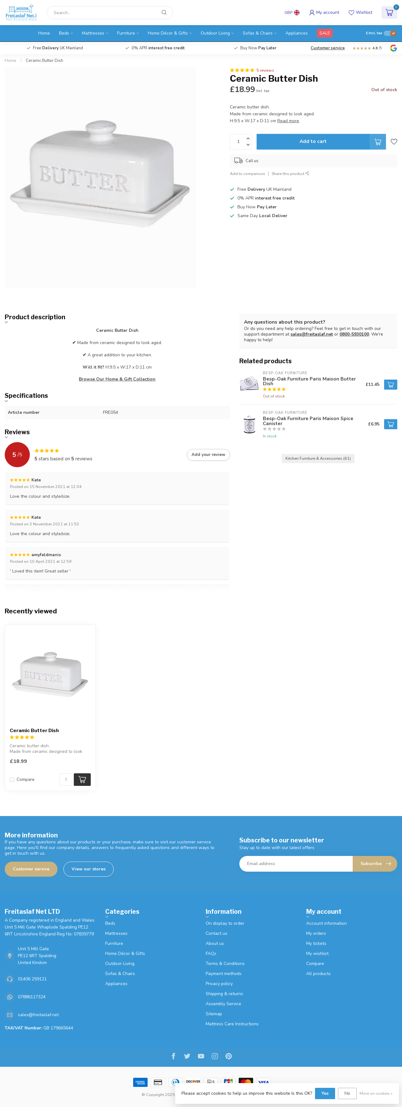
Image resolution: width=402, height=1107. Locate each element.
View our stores (89, 869)
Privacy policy (219, 984)
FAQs (211, 953)
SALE (324, 33)
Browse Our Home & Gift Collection (117, 379)
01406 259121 (32, 979)
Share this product (290, 173)
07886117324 (32, 997)
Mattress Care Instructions (232, 1024)
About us (215, 943)
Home (44, 33)
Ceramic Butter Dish (44, 60)
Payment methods (224, 974)
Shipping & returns (224, 994)
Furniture (126, 33)
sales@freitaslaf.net (312, 334)
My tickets (316, 943)
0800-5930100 (354, 334)
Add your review (208, 455)
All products (318, 974)
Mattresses (93, 33)
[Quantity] (66, 779)
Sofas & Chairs (258, 33)
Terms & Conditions (225, 964)
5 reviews (265, 70)
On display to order (225, 923)
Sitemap (214, 1014)
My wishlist (317, 953)
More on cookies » (376, 1093)
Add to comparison (247, 173)
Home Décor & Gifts (168, 33)
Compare (26, 779)
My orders (316, 933)
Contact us (216, 933)
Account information (326, 923)
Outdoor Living (215, 33)
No (347, 1093)
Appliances (296, 33)
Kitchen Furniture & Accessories (318, 458)
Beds (64, 33)
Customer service (328, 48)
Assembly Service (223, 1004)
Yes (325, 1093)
